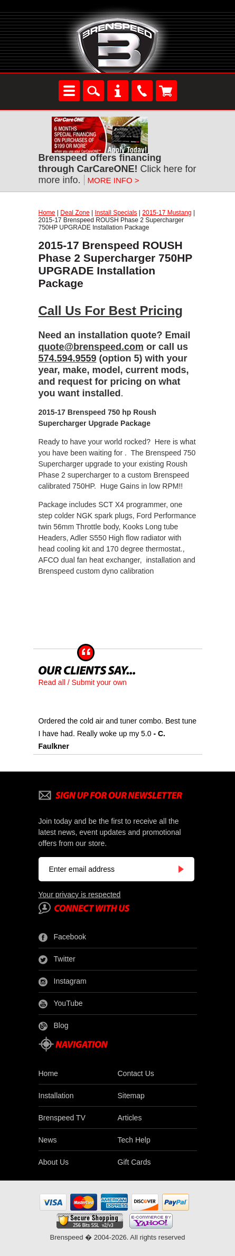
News (48, 1140)
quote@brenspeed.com (91, 346)
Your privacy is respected (80, 894)
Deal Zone (74, 212)
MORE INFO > (113, 180)
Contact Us (136, 1073)
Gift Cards (134, 1162)
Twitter (57, 959)
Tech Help (134, 1140)
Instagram (63, 981)
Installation (56, 1095)
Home (47, 212)
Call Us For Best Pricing (111, 310)
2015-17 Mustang (166, 212)
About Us (54, 1162)
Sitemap (131, 1095)
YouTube (61, 1003)
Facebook (62, 937)
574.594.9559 (68, 358)
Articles (130, 1118)
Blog (54, 1026)
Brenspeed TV (62, 1118)
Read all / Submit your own (83, 682)
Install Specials (116, 212)
